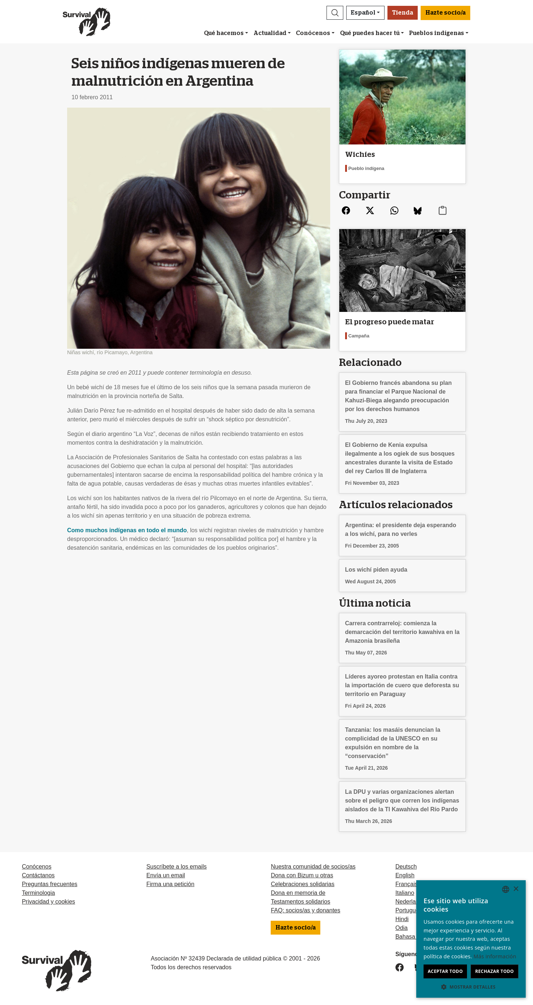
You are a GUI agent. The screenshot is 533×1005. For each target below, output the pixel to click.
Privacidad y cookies (48, 901)
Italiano (404, 893)
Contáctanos (38, 875)
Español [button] (363, 13)
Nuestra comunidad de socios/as (313, 866)
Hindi (402, 919)
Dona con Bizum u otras (302, 875)
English (404, 875)
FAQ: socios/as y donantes (305, 910)
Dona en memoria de (298, 893)
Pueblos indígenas (436, 33)
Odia (401, 928)
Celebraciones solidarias (302, 884)
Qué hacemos (224, 33)
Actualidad (270, 33)
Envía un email (165, 875)
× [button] (515, 889)
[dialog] (471, 939)
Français (406, 884)
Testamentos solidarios (300, 901)
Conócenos (313, 33)
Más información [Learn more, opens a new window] (495, 956)
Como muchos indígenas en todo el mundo (127, 530)
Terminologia (38, 893)
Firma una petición (170, 884)
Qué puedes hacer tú (369, 33)
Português (408, 910)
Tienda (402, 13)
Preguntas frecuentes (49, 884)
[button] (335, 13)
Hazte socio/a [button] (445, 13)
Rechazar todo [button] (494, 971)
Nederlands (410, 901)
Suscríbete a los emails (176, 866)
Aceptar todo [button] (445, 971)
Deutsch (406, 866)
